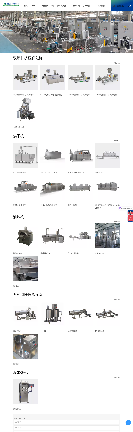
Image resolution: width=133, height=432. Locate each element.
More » (117, 63)
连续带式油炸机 (47, 253)
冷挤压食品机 (18, 127)
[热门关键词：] (130, 6)
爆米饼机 (17, 409)
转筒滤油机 (18, 253)
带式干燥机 (72, 205)
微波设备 (98, 172)
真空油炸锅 (99, 253)
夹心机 (43, 331)
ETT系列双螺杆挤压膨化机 (79, 94)
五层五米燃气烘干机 (48, 172)
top (128, 422)
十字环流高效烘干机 (76, 172)
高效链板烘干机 (19, 205)
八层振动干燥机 (19, 172)
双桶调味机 (99, 331)
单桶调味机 (72, 331)
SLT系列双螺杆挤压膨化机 (106, 94)
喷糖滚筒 (17, 331)
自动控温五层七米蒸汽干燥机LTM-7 (107, 206)
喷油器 (16, 363)
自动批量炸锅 (73, 253)
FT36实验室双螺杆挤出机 (51, 94)
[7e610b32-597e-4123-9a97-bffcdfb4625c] (66, 32)
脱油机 (16, 285)
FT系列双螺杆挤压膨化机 (23, 94)
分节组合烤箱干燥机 (48, 205)
